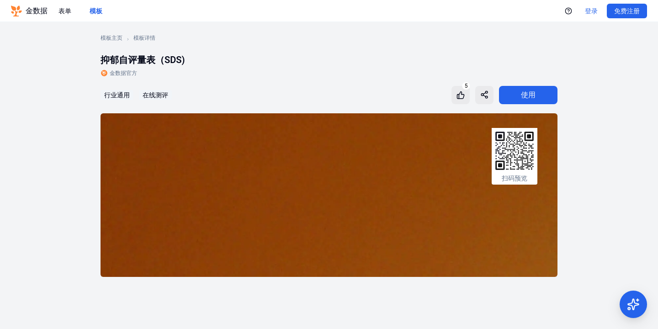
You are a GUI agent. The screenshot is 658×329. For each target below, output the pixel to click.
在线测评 (155, 95)
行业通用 (117, 95)
